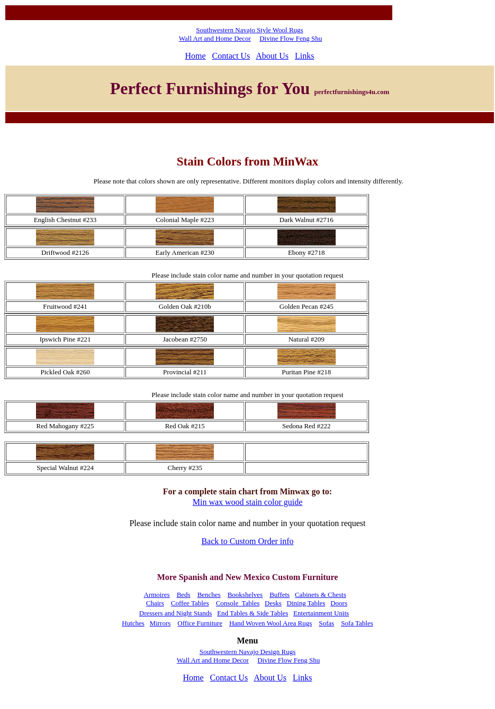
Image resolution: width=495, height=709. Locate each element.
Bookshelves (245, 594)
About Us (272, 55)
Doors (338, 603)
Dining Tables (306, 603)
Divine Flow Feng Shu (290, 38)
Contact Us (231, 55)
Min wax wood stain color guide (248, 502)
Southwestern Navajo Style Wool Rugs (249, 30)
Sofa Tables (357, 623)
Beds (184, 594)
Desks (273, 603)
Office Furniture (199, 623)
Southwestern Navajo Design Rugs (248, 652)
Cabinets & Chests (320, 594)
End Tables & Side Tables (252, 613)
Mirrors (160, 623)
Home (195, 55)
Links (304, 55)
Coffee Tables (190, 603)
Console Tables (238, 603)
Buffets (279, 594)
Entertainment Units (321, 613)
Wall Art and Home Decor (215, 38)
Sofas (326, 623)
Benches (209, 594)
